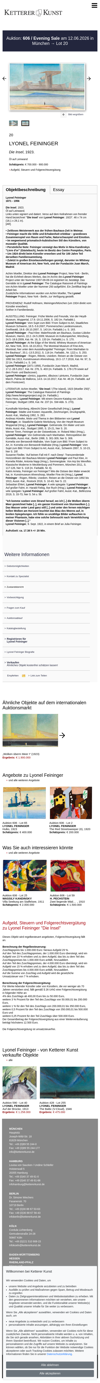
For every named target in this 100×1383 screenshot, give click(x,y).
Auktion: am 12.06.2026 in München (50, 41)
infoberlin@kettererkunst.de (25, 1216)
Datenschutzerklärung (59, 1354)
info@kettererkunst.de (21, 1151)
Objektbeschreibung (26, 189)
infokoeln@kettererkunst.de (25, 1245)
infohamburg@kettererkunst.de (26, 1184)
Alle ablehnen (50, 1365)
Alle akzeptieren (50, 1373)
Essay (58, 189)
